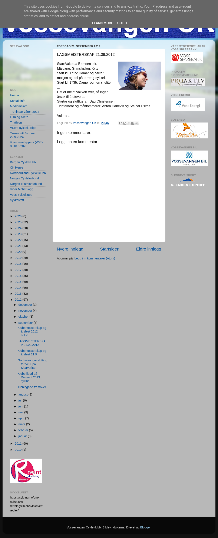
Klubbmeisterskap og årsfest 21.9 (32, 352)
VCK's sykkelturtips (23, 128)
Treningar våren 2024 (24, 111)
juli (21, 400)
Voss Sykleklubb (21, 194)
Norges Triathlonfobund (26, 184)
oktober (24, 316)
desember (26, 304)
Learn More (102, 23)
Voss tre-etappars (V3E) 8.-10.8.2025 (26, 144)
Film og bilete (19, 117)
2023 (18, 234)
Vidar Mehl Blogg (21, 189)
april (22, 418)
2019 (18, 257)
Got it (122, 23)
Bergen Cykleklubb (23, 162)
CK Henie (16, 167)
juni (21, 406)
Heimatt (15, 95)
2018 (18, 263)
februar (24, 430)
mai (21, 412)
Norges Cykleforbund (24, 178)
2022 (18, 240)
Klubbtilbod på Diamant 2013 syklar (29, 377)
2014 (18, 287)
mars (22, 424)
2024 (18, 228)
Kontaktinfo (17, 101)
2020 (18, 252)
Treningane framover (32, 387)
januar (23, 436)
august (24, 394)
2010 (18, 449)
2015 (18, 281)
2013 (18, 293)
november (26, 310)
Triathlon (16, 122)
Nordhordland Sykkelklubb (28, 173)
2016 (18, 275)
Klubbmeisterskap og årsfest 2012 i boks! (32, 331)
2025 (18, 222)
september (26, 322)
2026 (18, 216)
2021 (18, 246)
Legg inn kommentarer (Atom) (94, 258)
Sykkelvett (17, 200)
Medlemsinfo (18, 106)
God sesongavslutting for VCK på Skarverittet (32, 364)
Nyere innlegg (70, 249)
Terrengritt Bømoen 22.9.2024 (23, 135)
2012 (18, 299)
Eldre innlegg (148, 249)
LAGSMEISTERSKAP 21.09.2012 (32, 342)
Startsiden (109, 249)
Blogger (145, 527)
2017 (18, 270)
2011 (18, 443)
